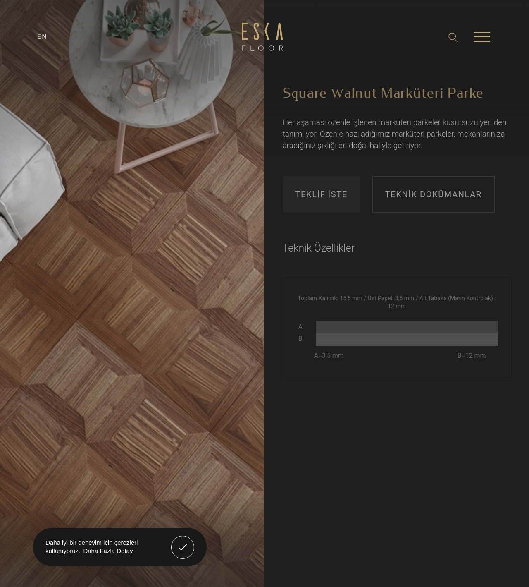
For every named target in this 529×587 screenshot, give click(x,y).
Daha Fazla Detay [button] (108, 550)
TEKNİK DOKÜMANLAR (433, 194)
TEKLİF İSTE (321, 194)
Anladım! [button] (183, 541)
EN (42, 37)
